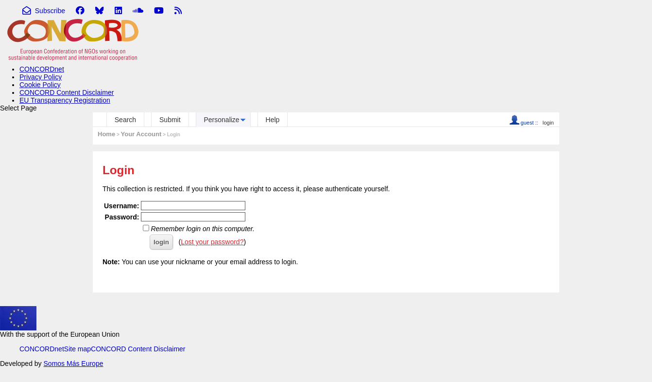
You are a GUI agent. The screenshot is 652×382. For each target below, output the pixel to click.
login (548, 123)
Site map (77, 349)
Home (106, 134)
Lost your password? (212, 242)
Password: (122, 217)
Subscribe (43, 11)
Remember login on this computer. (202, 229)
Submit (170, 120)
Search (125, 120)
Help (273, 120)
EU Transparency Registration (64, 100)
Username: (121, 206)
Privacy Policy (40, 77)
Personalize (222, 120)
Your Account (141, 134)
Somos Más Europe (73, 363)
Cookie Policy (40, 85)
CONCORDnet (41, 69)
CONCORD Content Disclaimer (66, 92)
